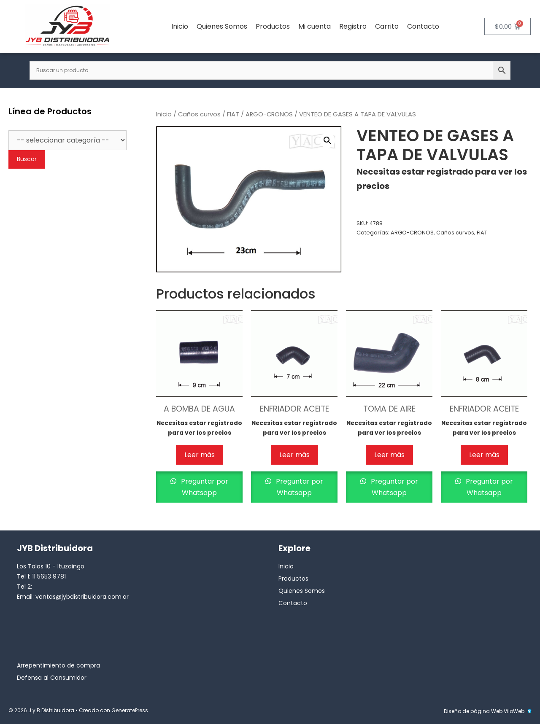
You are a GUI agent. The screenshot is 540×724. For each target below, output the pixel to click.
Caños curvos (199, 114)
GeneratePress (129, 710)
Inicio (179, 26)
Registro (353, 26)
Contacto (423, 26)
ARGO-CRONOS (269, 114)
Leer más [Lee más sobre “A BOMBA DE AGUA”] (199, 455)
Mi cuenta (314, 26)
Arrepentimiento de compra (58, 665)
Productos (273, 26)
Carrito (387, 26)
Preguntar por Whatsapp (203, 487)
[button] (327, 140)
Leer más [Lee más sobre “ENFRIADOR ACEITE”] (294, 455)
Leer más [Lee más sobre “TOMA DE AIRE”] (389, 455)
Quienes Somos (222, 26)
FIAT (233, 114)
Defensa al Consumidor (51, 677)
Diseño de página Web (473, 711)
